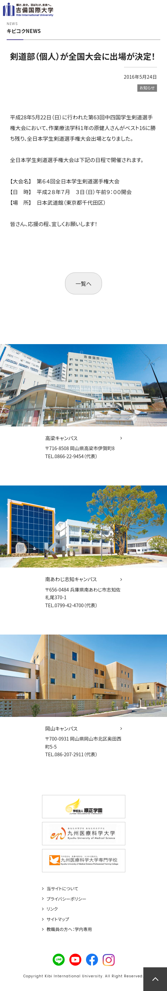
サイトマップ (58, 919)
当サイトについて (62, 888)
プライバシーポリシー (67, 899)
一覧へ (83, 283)
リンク (52, 909)
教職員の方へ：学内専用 (69, 929)
